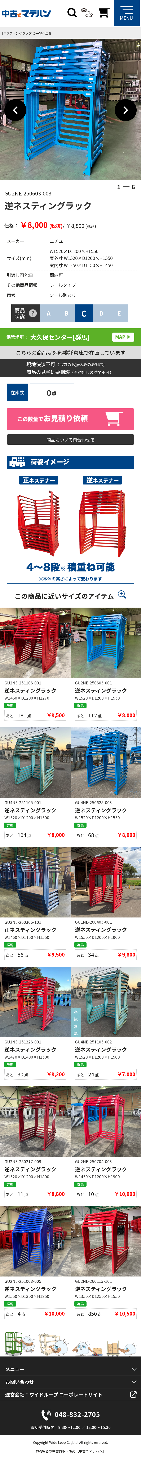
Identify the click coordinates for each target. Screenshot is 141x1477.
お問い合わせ (19, 1392)
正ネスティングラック (30, 935)
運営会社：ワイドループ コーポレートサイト (53, 1405)
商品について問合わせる (71, 441)
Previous (15, 110)
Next (126, 110)
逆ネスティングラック (30, 693)
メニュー (15, 1379)
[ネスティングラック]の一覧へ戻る (27, 33)
